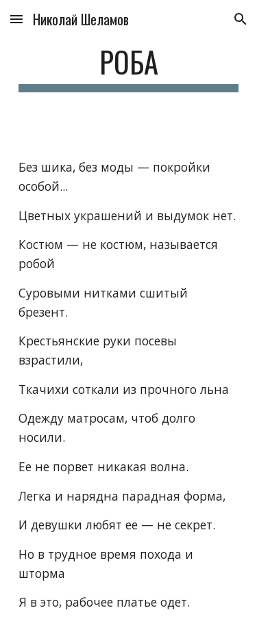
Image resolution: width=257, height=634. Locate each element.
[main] (129, 68)
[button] (16, 19)
